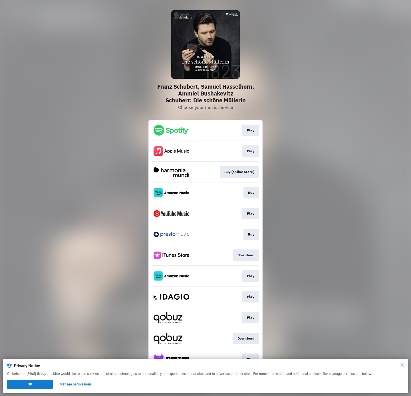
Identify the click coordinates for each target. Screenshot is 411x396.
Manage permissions (76, 384)
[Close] (402, 364)
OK (30, 384)
